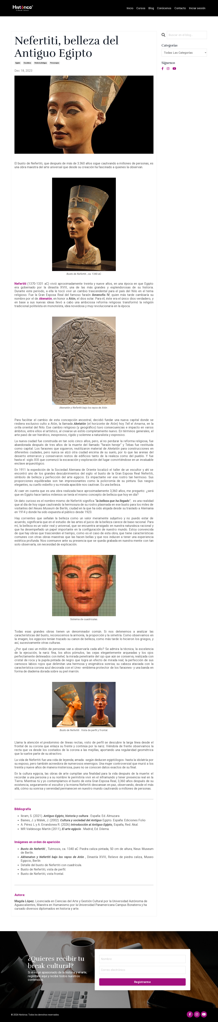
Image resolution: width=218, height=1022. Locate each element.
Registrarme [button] (142, 982)
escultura (27, 63)
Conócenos (164, 8)
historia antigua (41, 63)
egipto (17, 63)
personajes (54, 63)
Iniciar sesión (197, 8)
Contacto (180, 8)
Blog (151, 8)
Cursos (140, 8)
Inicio (130, 8)
